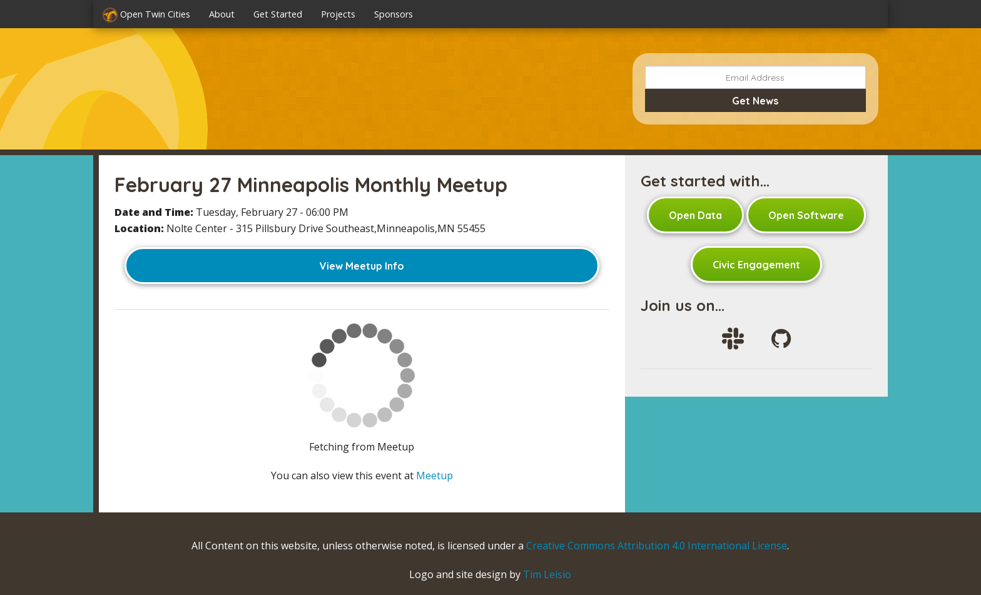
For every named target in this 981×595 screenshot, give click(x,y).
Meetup (434, 475)
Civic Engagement (756, 264)
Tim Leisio (547, 574)
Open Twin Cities (146, 15)
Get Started (277, 14)
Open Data (695, 215)
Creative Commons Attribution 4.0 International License (656, 545)
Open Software (806, 215)
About (222, 14)
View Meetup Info (362, 266)
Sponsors (393, 14)
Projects (338, 14)
